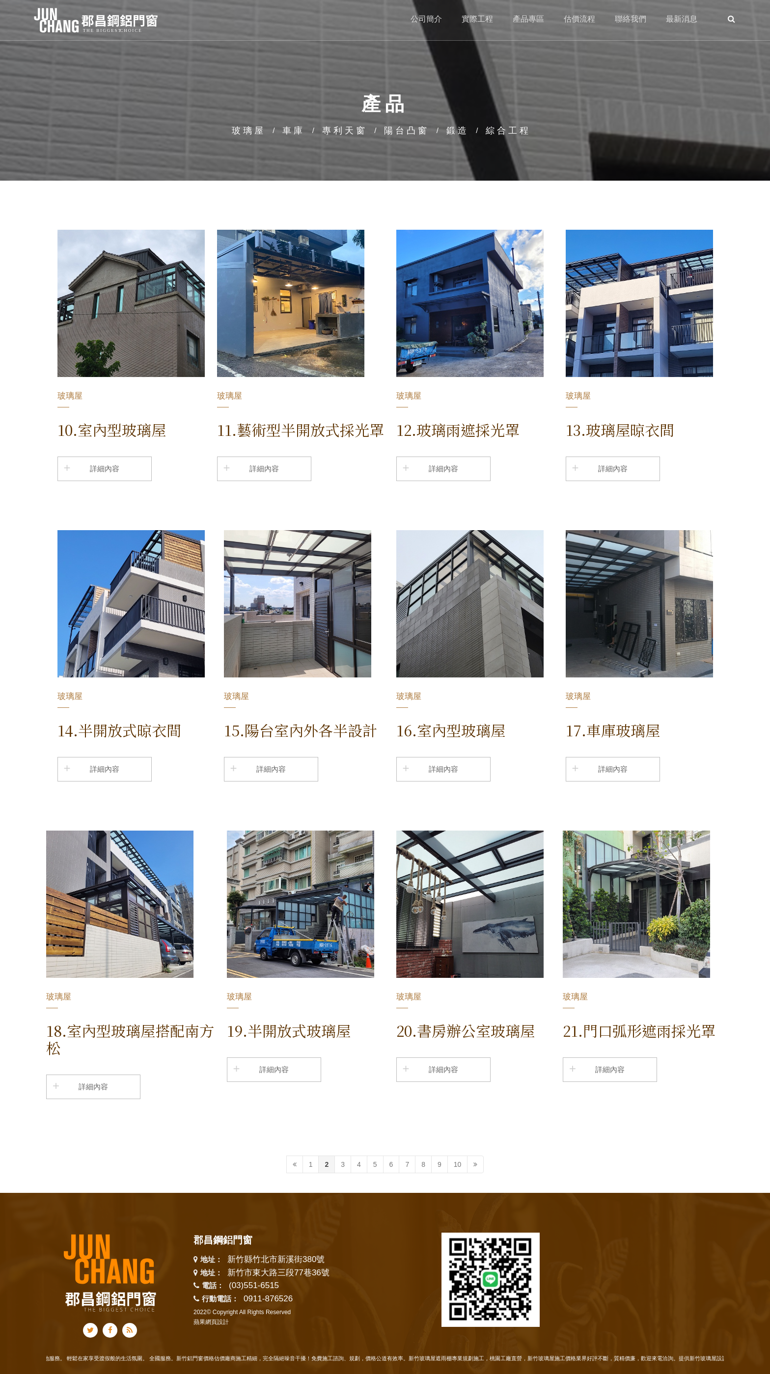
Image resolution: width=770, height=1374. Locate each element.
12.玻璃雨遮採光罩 (458, 429)
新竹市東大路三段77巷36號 (278, 1273)
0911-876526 (268, 1298)
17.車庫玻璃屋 (613, 730)
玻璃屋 (249, 130)
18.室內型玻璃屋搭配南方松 (130, 1039)
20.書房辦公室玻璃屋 (465, 1030)
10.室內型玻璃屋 (111, 429)
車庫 (293, 130)
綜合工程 (508, 130)
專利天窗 (344, 130)
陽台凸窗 (406, 130)
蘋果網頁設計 (211, 1322)
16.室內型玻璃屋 (450, 730)
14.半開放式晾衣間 (119, 730)
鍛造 (457, 130)
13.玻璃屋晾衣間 (620, 429)
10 (458, 1164)
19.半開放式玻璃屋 (289, 1030)
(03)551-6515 (254, 1285)
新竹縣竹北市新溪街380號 (276, 1260)
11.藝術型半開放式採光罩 (300, 429)
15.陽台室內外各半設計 (300, 730)
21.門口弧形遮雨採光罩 (639, 1030)
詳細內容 (104, 468)
